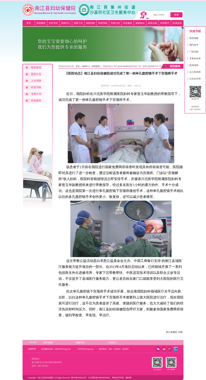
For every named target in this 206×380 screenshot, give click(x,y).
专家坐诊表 (194, 58)
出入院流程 (194, 71)
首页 (28, 23)
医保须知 (192, 64)
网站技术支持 (118, 377)
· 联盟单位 (80, 342)
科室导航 (102, 23)
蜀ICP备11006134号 (78, 377)
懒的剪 (128, 377)
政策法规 (152, 23)
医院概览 (41, 23)
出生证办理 (194, 78)
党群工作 (78, 23)
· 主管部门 (112, 342)
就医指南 (90, 23)
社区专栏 (53, 23)
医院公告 (36, 74)
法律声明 (32, 349)
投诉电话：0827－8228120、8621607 (114, 349)
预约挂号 (192, 44)
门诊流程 (192, 51)
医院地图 (192, 37)
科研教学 (164, 23)
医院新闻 (36, 67)
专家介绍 (115, 23)
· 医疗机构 (47, 342)
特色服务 (127, 23)
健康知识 (140, 23)
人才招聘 (36, 80)
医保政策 (177, 23)
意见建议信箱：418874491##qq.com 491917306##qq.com (67, 349)
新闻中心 (65, 23)
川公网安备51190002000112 (99, 377)
